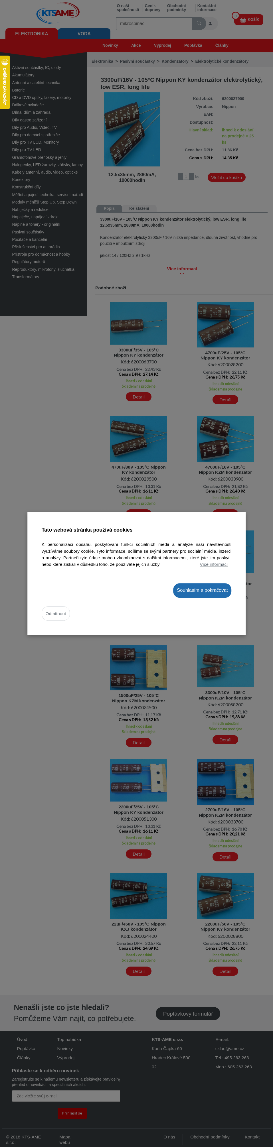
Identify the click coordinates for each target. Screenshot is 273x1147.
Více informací (214, 564)
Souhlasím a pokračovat (202, 590)
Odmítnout (56, 613)
